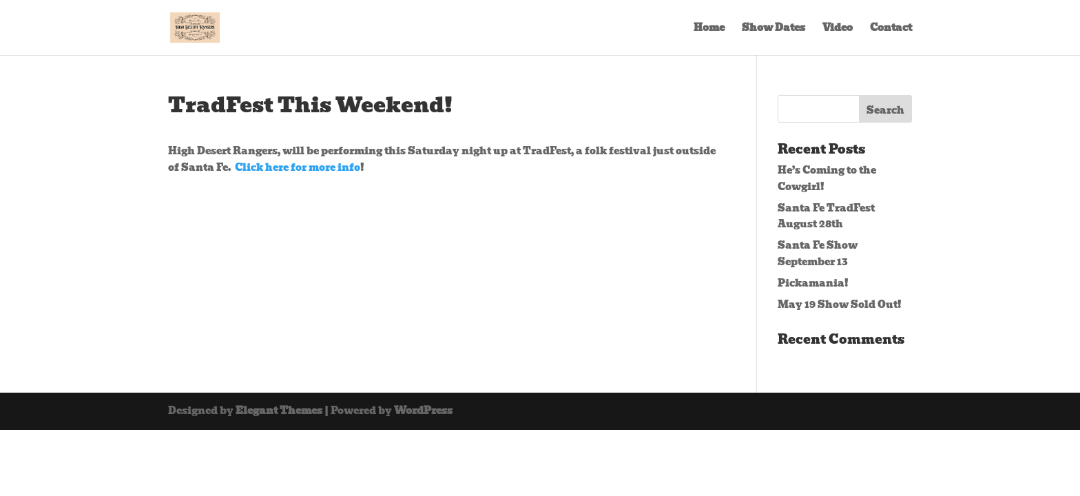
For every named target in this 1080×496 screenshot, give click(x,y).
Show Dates (773, 29)
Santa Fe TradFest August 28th (826, 216)
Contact (891, 29)
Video (837, 29)
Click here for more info (297, 167)
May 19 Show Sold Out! (840, 304)
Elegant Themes (279, 410)
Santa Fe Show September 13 (818, 253)
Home (709, 29)
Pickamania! (813, 283)
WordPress (423, 410)
